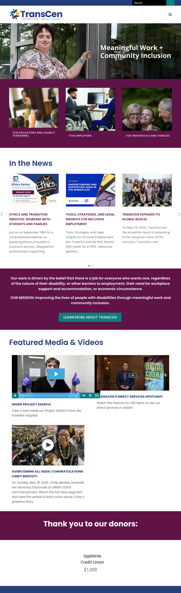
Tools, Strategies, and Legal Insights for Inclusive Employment (90, 219)
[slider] (52, 395)
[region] (90, 561)
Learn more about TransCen (90, 317)
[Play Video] (15, 395)
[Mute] (83, 395)
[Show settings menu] (90, 395)
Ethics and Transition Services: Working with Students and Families (29, 219)
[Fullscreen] (97, 395)
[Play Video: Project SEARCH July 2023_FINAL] (56, 374)
